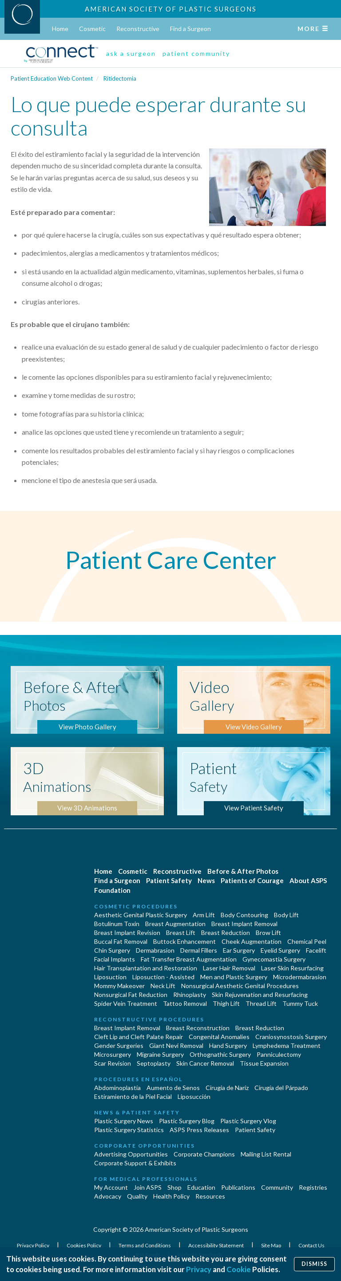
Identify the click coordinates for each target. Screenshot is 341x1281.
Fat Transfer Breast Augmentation (189, 959)
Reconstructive (137, 28)
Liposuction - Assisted (163, 977)
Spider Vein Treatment (125, 1003)
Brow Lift (268, 932)
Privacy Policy (33, 1245)
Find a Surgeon (190, 28)
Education (201, 1187)
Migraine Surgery (160, 1054)
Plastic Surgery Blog (186, 1121)
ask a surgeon (131, 53)
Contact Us (311, 1245)
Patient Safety (169, 880)
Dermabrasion (155, 950)
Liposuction (110, 977)
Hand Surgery (228, 1045)
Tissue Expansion (264, 1063)
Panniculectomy (279, 1054)
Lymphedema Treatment (287, 1045)
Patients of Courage (252, 880)
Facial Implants (114, 959)
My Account (111, 1187)
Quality (137, 1196)
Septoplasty (153, 1063)
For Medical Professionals (146, 1179)
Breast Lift (180, 932)
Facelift (316, 950)
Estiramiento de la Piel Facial (133, 1096)
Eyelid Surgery (280, 950)
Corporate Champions (204, 1154)
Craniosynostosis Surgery (291, 1036)
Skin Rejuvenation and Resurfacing (260, 994)
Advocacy (107, 1196)
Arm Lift (204, 915)
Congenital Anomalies (219, 1036)
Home (60, 28)
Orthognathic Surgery (220, 1054)
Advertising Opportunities (131, 1154)
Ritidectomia (119, 78)
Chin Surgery (112, 950)
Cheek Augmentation (252, 941)
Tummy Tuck (300, 1003)
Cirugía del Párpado (281, 1087)
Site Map (271, 1245)
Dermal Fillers (198, 950)
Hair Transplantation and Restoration (145, 968)
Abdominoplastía (117, 1087)
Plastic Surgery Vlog (248, 1121)
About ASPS (308, 880)
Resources (210, 1196)
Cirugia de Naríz (227, 1087)
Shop (174, 1187)
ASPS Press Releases (199, 1129)
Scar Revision (112, 1063)
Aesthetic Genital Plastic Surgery (140, 915)
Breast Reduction (225, 932)
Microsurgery (112, 1054)
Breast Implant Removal (244, 923)
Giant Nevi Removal (176, 1045)
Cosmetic (92, 28)
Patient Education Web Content (52, 78)
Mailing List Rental (266, 1154)
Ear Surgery (239, 950)
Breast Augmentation (175, 923)
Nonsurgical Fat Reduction (130, 994)
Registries (313, 1187)
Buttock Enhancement (184, 941)
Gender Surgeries (118, 1045)
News (206, 880)
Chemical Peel (306, 941)
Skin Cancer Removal (205, 1063)
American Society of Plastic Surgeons (171, 9)
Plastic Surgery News (123, 1121)
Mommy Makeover (119, 985)
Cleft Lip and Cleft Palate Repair (138, 1036)
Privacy (198, 1269)
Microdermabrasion (299, 977)
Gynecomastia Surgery (273, 959)
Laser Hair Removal (229, 968)
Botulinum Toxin (116, 923)
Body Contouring (244, 915)
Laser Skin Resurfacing (292, 968)
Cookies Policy (84, 1245)
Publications (238, 1187)
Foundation (112, 890)
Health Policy (171, 1196)
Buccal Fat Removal (120, 941)
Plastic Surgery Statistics (129, 1129)
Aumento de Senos (173, 1087)
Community (277, 1187)
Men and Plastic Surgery (233, 977)
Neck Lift (163, 985)
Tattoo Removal (185, 1003)
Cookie (238, 1269)
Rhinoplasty (189, 994)
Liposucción (194, 1096)
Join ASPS (148, 1187)
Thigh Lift (226, 1003)
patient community (196, 53)
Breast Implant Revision (127, 932)
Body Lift (286, 915)
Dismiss (314, 1264)
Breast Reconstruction (198, 1028)
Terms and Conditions (145, 1245)
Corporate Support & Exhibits (135, 1163)
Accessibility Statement (216, 1245)
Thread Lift (261, 1003)
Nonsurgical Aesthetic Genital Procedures (240, 985)
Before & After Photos (242, 871)
